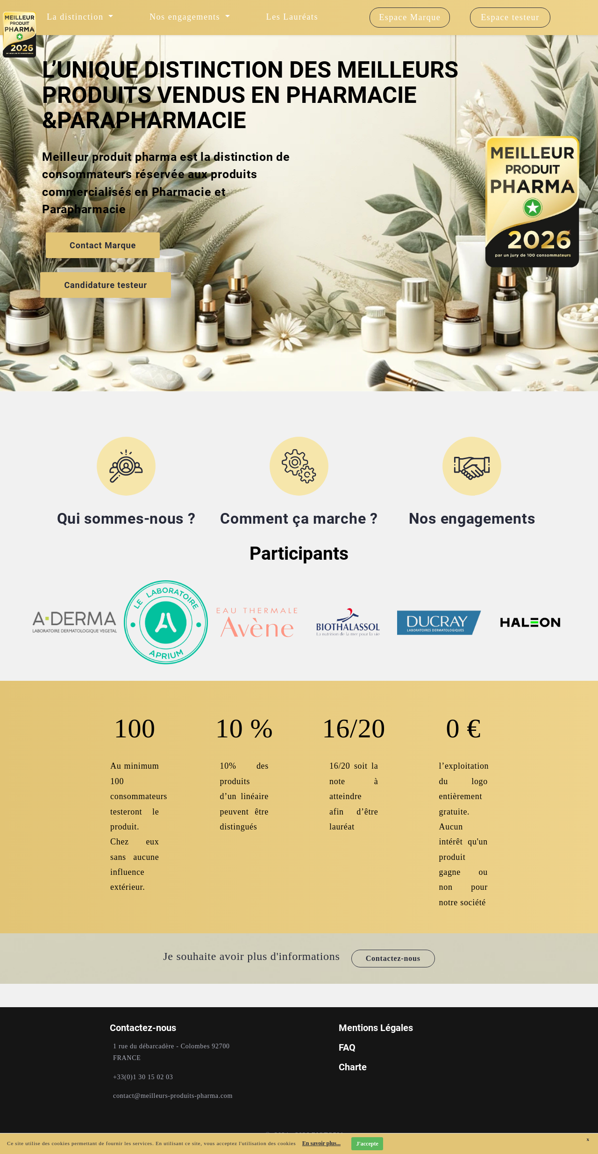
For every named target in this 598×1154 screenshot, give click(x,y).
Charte (353, 1067)
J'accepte (367, 1143)
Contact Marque (103, 245)
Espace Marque (410, 17)
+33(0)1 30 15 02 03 (143, 1077)
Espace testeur (510, 17)
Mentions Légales (376, 1027)
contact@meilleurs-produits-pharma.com (173, 1095)
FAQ (347, 1047)
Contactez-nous (393, 958)
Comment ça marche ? (298, 518)
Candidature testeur (105, 285)
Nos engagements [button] (186, 17)
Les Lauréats (292, 17)
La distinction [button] (77, 17)
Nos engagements (472, 518)
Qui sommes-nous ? (126, 518)
